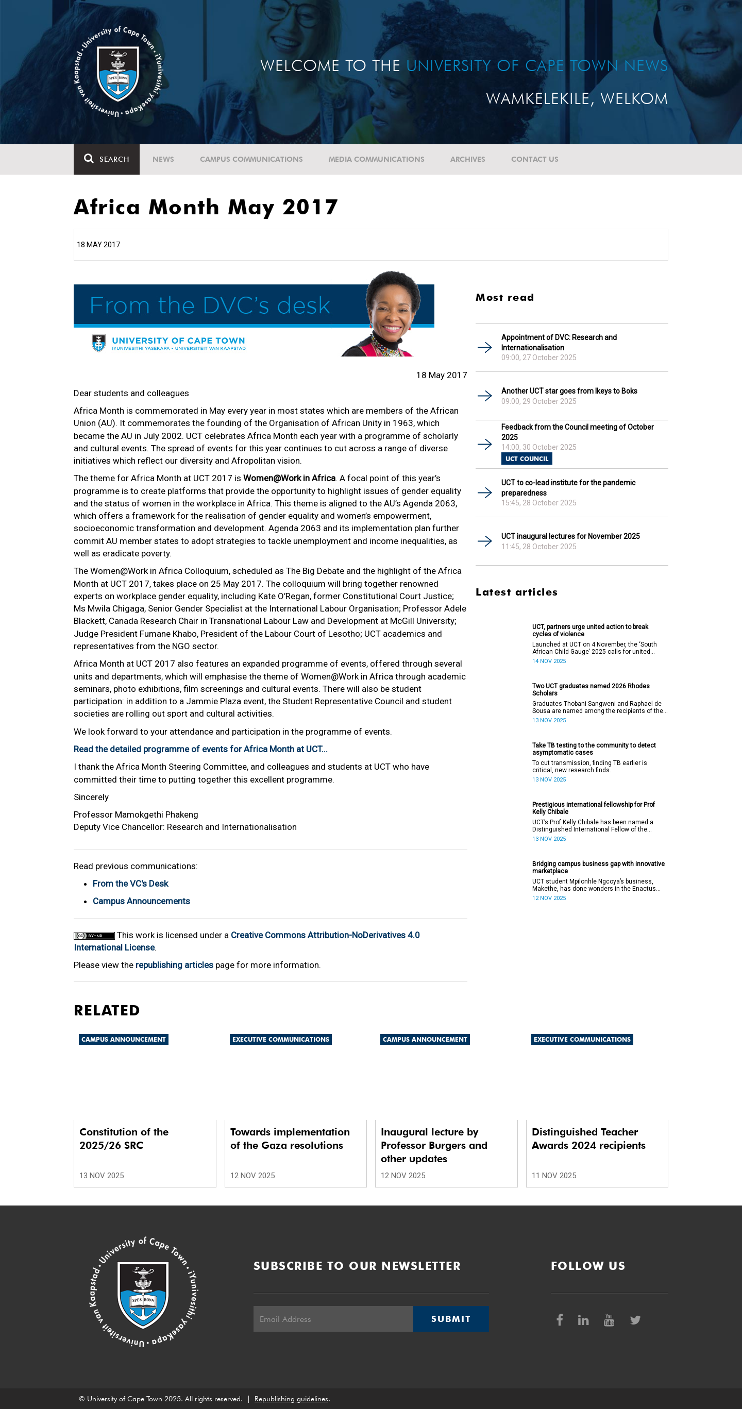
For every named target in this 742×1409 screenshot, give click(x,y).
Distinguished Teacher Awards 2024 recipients (589, 1138)
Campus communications (251, 159)
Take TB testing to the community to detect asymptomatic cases (594, 749)
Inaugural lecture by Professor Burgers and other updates (434, 1145)
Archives (467, 159)
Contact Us (535, 159)
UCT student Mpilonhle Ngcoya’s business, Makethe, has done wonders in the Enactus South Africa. (594, 885)
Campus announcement (123, 1039)
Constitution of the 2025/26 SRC (123, 1138)
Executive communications (280, 1039)
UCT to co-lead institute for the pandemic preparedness (568, 488)
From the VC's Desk (130, 883)
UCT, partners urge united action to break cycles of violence (590, 630)
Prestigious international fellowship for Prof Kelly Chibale (593, 808)
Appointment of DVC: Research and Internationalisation (559, 342)
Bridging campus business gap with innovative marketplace (598, 867)
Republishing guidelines (291, 1399)
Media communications (377, 159)
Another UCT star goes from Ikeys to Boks (569, 391)
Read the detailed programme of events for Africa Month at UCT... (201, 749)
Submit (450, 1319)
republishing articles (174, 965)
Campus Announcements (141, 901)
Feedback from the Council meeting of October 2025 (577, 432)
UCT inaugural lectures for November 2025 (570, 536)
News (163, 159)
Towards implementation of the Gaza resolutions (290, 1138)
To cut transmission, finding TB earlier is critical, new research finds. (589, 766)
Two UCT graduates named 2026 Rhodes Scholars (591, 690)
